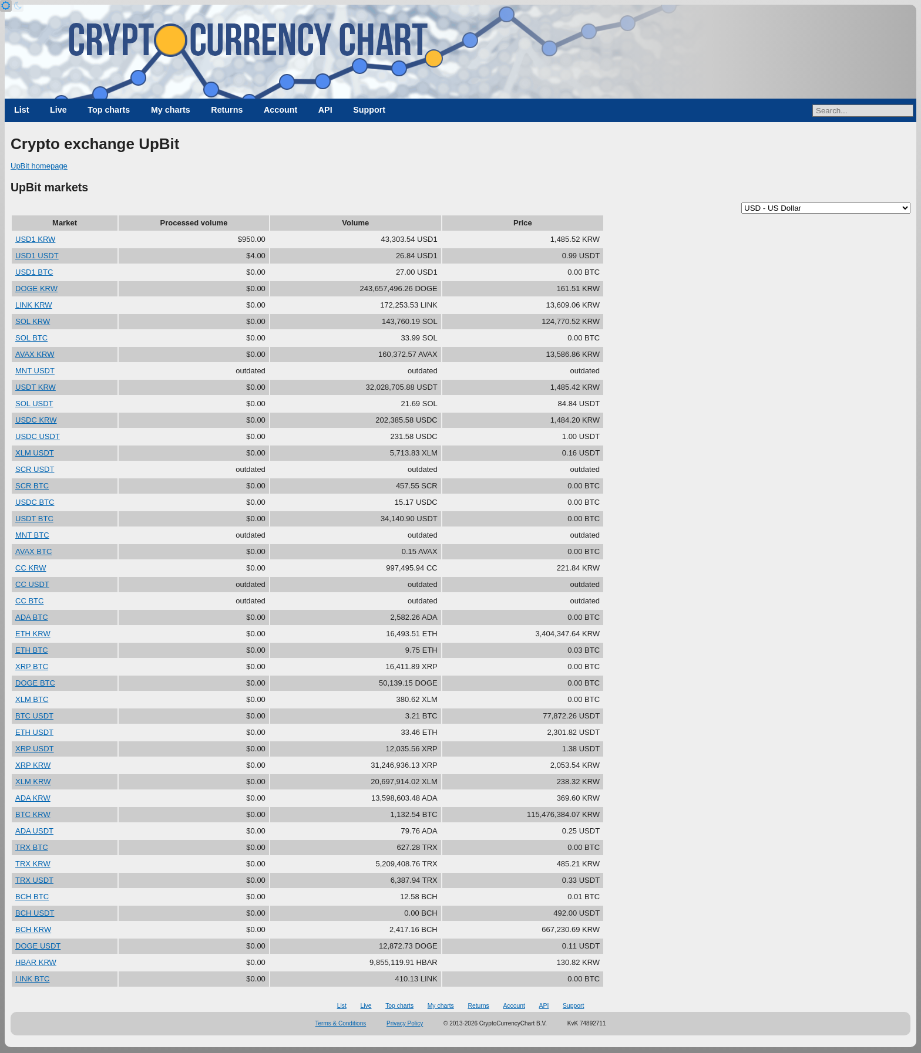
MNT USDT (35, 370)
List (21, 109)
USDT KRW (35, 387)
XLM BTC (31, 699)
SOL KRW (32, 321)
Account (280, 109)
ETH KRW (33, 633)
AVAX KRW (34, 354)
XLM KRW (33, 781)
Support (369, 109)
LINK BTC (32, 978)
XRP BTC (31, 666)
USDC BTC (34, 502)
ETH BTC (31, 650)
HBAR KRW (35, 962)
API (325, 109)
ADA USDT (34, 830)
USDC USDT (37, 436)
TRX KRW (33, 863)
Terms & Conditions (341, 1023)
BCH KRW (33, 929)
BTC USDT (34, 715)
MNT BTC (32, 535)
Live (58, 109)
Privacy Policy (404, 1023)
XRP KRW (33, 765)
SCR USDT (34, 469)
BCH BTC (32, 896)
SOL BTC (31, 337)
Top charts (109, 109)
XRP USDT (34, 748)
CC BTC (29, 600)
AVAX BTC (33, 551)
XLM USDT (34, 452)
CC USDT (32, 584)
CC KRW (30, 567)
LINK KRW (33, 305)
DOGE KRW (36, 288)
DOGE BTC (35, 683)
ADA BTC (31, 617)
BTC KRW (33, 814)
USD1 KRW (35, 239)
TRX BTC (31, 847)
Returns (227, 109)
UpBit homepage (39, 165)
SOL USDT (34, 403)
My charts (170, 109)
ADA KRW (33, 798)
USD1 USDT (37, 255)
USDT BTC (34, 518)
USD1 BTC (34, 272)
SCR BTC (32, 485)
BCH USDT (34, 913)
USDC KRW (36, 420)
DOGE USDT (37, 945)
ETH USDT (34, 732)
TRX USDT (34, 880)
